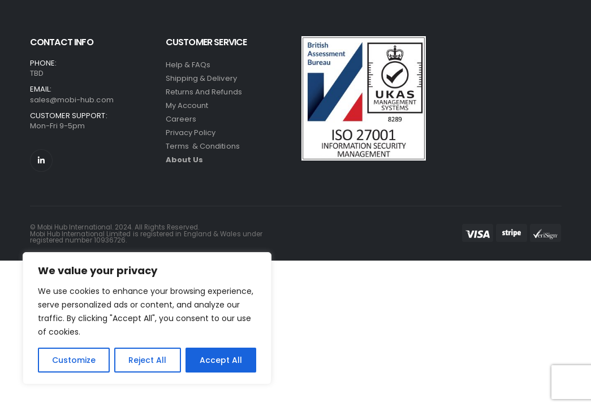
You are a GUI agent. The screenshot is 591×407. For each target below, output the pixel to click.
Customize (74, 360)
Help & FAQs (188, 64)
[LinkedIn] (41, 160)
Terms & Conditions (203, 146)
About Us (185, 159)
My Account (187, 105)
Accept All (221, 360)
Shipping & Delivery (201, 78)
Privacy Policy (191, 132)
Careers (181, 119)
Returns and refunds (204, 91)
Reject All (147, 360)
